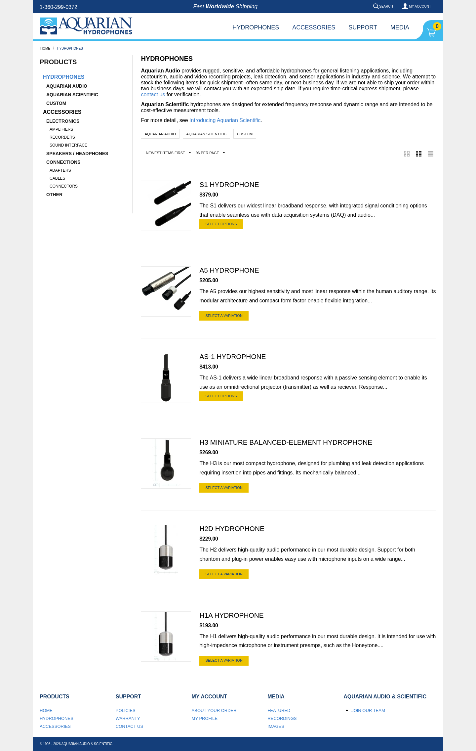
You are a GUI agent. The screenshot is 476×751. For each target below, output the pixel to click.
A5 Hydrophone (229, 270)
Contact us (129, 726)
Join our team (368, 710)
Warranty (128, 718)
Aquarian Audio (66, 86)
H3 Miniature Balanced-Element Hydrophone (285, 442)
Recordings (282, 718)
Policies (126, 710)
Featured (278, 710)
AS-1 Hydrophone (232, 357)
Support (362, 27)
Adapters (60, 170)
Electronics (62, 121)
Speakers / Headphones (77, 153)
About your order (214, 710)
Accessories (313, 27)
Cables (57, 178)
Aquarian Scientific (72, 94)
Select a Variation (223, 316)
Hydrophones (255, 27)
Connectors (64, 186)
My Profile (205, 718)
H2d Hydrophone (231, 529)
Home (45, 48)
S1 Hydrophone (229, 185)
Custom (56, 103)
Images (275, 726)
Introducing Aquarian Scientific (224, 120)
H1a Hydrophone (231, 615)
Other (54, 194)
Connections (63, 162)
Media (399, 27)
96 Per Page (210, 153)
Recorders (62, 137)
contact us (153, 94)
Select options (221, 224)
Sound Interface (68, 145)
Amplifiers (61, 129)
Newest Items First (168, 153)
